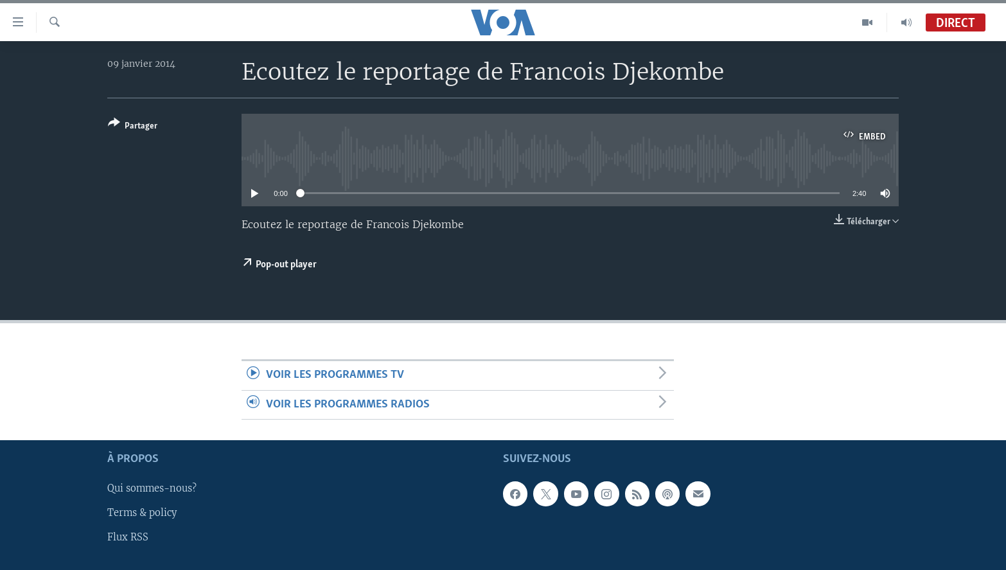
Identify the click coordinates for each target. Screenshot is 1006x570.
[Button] (132, 127)
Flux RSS (127, 537)
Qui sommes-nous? (152, 488)
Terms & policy (142, 513)
